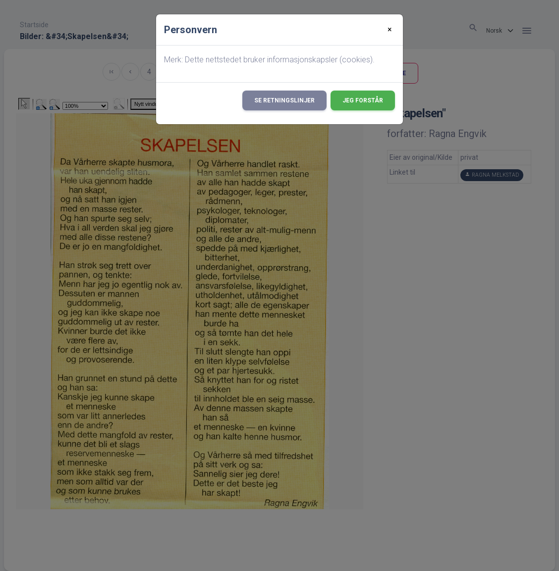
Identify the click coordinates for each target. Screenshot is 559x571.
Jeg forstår (362, 100)
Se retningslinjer (284, 100)
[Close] (390, 30)
